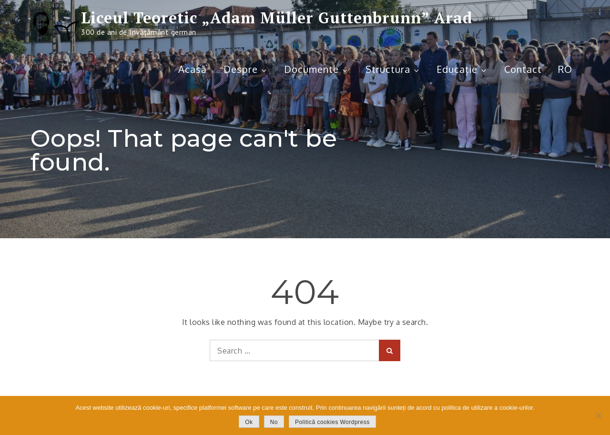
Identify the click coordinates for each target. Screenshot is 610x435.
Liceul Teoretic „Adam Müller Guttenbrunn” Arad (276, 18)
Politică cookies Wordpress (332, 422)
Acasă (192, 69)
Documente (316, 69)
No (274, 422)
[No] (598, 415)
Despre (246, 69)
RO (565, 69)
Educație (462, 69)
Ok (249, 422)
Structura (393, 69)
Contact (523, 69)
